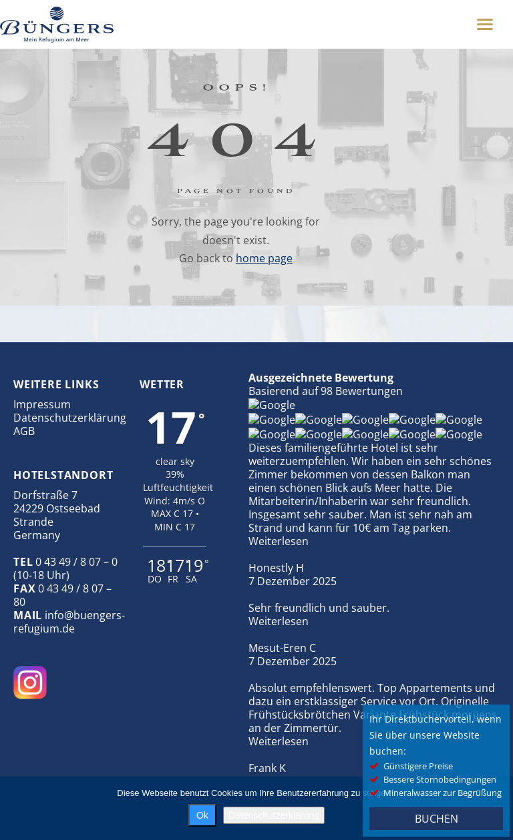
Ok (202, 815)
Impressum (42, 404)
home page (264, 258)
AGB (24, 431)
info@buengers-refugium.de (69, 622)
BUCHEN (436, 818)
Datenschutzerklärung (69, 417)
